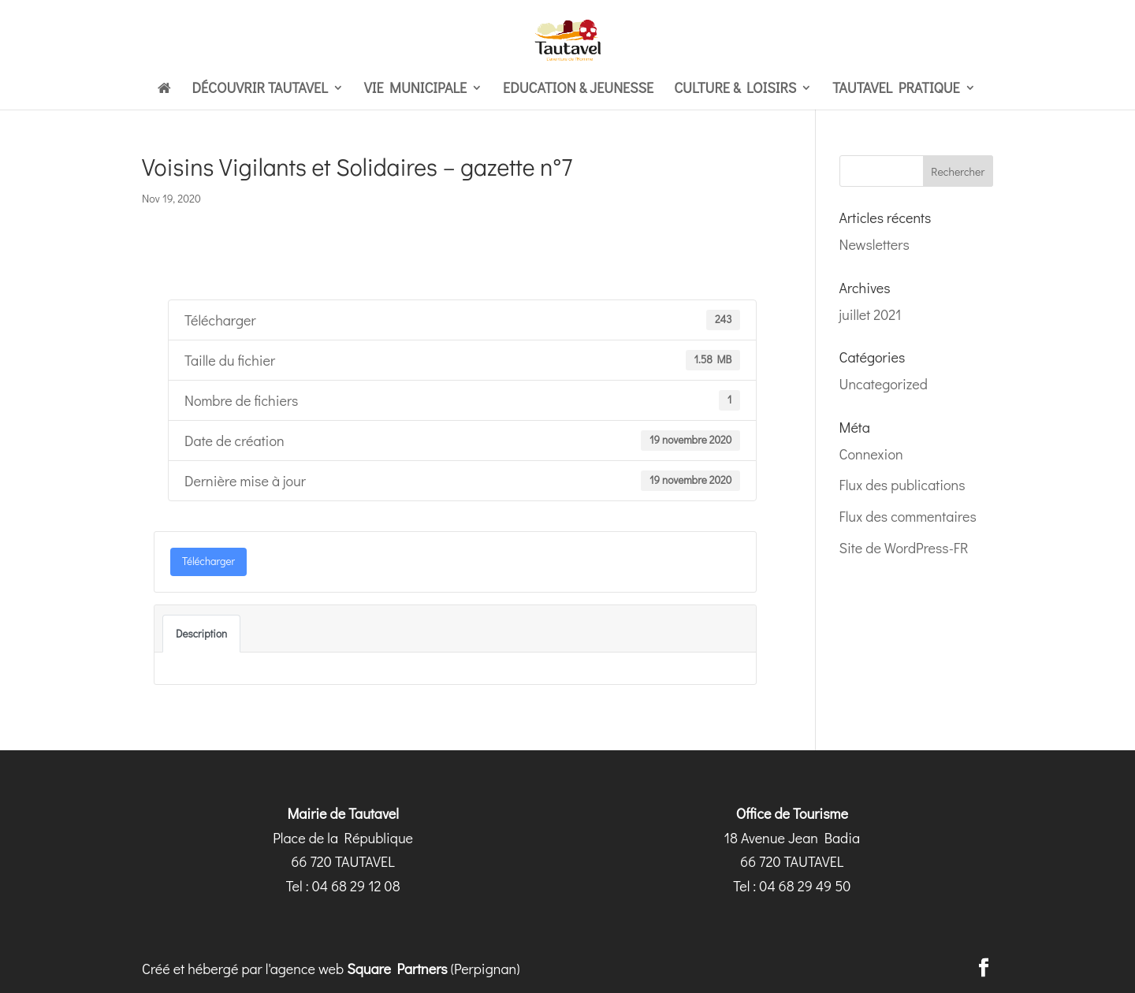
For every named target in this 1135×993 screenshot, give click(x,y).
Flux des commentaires (908, 516)
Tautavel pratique (895, 89)
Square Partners (397, 968)
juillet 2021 (870, 314)
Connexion (871, 453)
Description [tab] (201, 634)
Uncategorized (883, 383)
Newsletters (874, 244)
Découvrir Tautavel (259, 89)
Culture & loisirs (735, 89)
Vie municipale (415, 89)
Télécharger (208, 561)
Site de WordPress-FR (904, 547)
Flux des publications (902, 484)
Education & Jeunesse (578, 89)
